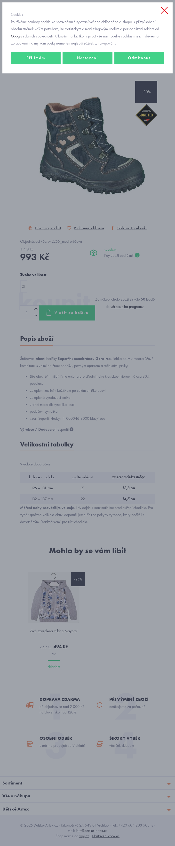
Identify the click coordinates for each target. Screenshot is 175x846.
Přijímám (35, 57)
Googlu (16, 36)
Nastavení (87, 57)
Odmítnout (139, 57)
